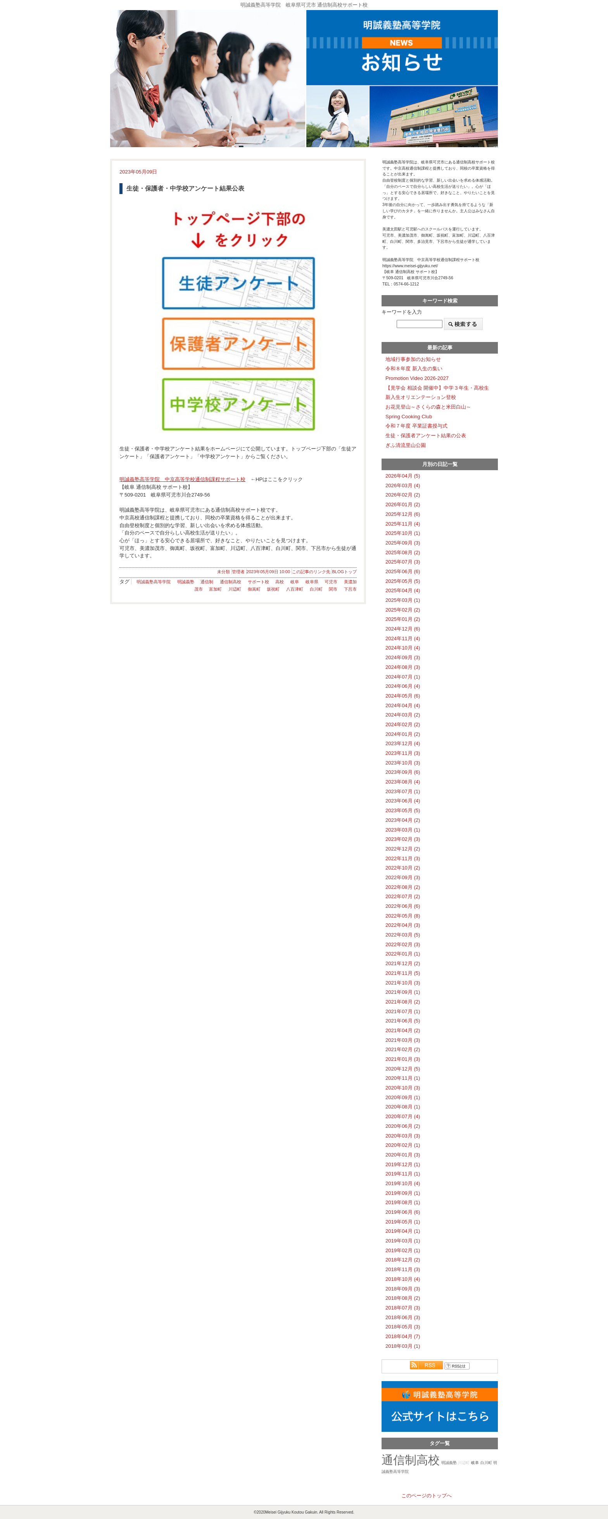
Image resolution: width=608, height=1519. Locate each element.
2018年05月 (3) (402, 1327)
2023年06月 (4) (402, 801)
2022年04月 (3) (402, 925)
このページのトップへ (426, 1495)
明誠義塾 (185, 581)
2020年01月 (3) (402, 1155)
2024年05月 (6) (402, 696)
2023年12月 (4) (402, 743)
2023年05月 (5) (402, 810)
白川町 (316, 589)
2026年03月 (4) (402, 485)
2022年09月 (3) (402, 877)
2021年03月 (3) (402, 1040)
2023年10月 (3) (402, 763)
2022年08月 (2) (402, 887)
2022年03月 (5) (402, 935)
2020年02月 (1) (402, 1145)
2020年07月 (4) (402, 1116)
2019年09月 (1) (402, 1193)
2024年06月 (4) (402, 686)
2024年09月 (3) (402, 657)
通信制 (206, 581)
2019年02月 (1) (402, 1250)
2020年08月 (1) (402, 1107)
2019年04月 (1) (402, 1231)
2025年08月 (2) (402, 552)
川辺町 (234, 589)
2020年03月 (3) (402, 1136)
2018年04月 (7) (402, 1336)
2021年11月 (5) (402, 973)
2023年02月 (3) (402, 839)
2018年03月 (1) (402, 1346)
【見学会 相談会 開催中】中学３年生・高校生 (437, 388)
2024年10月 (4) (402, 648)
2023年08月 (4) (402, 782)
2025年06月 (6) (402, 571)
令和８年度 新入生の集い (413, 368)
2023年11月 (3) (402, 753)
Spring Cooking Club (408, 416)
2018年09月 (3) (402, 1289)
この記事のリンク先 (311, 571)
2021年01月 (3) (402, 1059)
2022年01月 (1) (402, 954)
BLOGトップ (344, 571)
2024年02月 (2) (402, 724)
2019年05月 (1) (402, 1222)
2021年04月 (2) (402, 1030)
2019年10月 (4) (402, 1183)
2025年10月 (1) (402, 533)
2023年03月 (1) (402, 830)
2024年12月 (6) (402, 629)
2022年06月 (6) (402, 906)
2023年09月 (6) (402, 772)
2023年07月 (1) (402, 791)
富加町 (215, 589)
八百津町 (294, 589)
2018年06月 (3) (402, 1317)
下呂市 (350, 589)
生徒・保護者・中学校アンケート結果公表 (185, 188)
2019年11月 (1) (402, 1174)
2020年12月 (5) (402, 1069)
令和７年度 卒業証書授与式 (416, 426)
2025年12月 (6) (402, 514)
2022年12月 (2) (402, 849)
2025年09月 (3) (402, 543)
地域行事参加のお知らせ (413, 359)
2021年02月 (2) (402, 1049)
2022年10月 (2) (402, 868)
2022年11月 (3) (402, 858)
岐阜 (294, 581)
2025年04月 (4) (402, 590)
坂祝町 (273, 589)
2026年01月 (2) (402, 504)
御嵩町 (254, 589)
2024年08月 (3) (402, 667)
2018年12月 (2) (402, 1260)
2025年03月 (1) (402, 600)
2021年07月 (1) (402, 1011)
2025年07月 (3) (402, 562)
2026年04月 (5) (402, 476)
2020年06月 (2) (402, 1126)
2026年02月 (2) (402, 495)
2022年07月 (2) (402, 896)
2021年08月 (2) (402, 1002)
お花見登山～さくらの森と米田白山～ (428, 407)
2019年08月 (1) (402, 1202)
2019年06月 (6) (402, 1212)
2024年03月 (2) (402, 715)
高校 (279, 581)
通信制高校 (230, 581)
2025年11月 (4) (402, 524)
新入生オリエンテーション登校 (420, 397)
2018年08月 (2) (402, 1298)
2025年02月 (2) (402, 610)
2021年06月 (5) (402, 1021)
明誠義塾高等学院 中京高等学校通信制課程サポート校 (182, 479)
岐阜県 (312, 581)
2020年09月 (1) (402, 1097)
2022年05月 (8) (402, 916)
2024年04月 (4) (402, 705)
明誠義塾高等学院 (153, 581)
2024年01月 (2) (402, 734)
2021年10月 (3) (402, 983)
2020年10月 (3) (402, 1088)
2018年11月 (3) (402, 1269)
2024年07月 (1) (402, 677)
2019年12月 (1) (402, 1164)
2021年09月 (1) (402, 992)
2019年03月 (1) (402, 1241)
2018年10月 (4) (402, 1279)
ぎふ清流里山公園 (405, 445)
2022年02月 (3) (402, 944)
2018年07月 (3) (402, 1308)
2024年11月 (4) (402, 638)
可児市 (331, 581)
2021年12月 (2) (402, 963)
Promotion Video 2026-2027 (417, 378)
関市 (333, 589)
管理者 (238, 571)
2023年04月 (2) (402, 820)
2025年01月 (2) (402, 619)
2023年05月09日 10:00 (268, 571)
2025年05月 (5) (402, 581)
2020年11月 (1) (402, 1078)
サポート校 (258, 581)
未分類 (223, 571)
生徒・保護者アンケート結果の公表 (425, 435)
